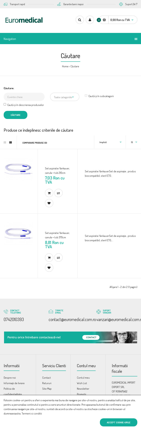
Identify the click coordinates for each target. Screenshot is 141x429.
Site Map (47, 388)
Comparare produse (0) (34, 142)
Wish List (82, 383)
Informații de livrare (14, 383)
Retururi (46, 383)
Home (65, 66)
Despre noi (10, 377)
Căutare (74, 66)
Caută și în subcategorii (99, 96)
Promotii (81, 394)
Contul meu (83, 377)
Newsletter (83, 388)
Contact (46, 377)
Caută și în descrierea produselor (24, 105)
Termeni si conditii (32, 413)
